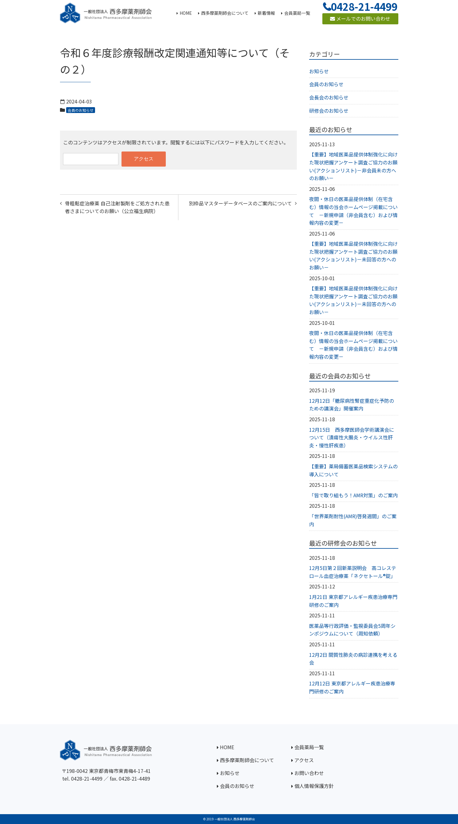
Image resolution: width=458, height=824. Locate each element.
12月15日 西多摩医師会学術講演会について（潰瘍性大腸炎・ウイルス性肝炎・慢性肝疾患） (351, 437)
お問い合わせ (309, 773)
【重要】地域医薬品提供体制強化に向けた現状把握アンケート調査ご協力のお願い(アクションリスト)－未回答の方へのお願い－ (353, 255)
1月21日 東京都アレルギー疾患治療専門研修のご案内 (353, 600)
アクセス (304, 760)
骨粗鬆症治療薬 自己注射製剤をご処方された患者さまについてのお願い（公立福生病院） (117, 207)
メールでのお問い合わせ (360, 18)
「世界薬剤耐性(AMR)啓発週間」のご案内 (352, 520)
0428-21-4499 (86, 778)
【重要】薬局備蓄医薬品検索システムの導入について (353, 470)
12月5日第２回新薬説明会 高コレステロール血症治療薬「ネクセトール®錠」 (352, 572)
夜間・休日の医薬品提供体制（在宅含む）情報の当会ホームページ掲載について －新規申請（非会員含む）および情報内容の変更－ (353, 210)
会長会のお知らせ (328, 97)
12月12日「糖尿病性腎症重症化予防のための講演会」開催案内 (351, 404)
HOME (227, 747)
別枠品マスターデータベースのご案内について (240, 203)
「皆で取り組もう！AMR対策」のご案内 (353, 495)
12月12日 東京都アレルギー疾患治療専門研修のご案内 (352, 687)
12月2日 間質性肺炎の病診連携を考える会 (353, 658)
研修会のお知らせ (328, 110)
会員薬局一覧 (309, 747)
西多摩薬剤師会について (247, 760)
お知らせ (319, 71)
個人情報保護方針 (314, 786)
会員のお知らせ (81, 110)
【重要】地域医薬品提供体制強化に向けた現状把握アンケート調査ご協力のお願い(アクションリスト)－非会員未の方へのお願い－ (353, 166)
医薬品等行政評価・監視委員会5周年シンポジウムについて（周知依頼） (352, 629)
